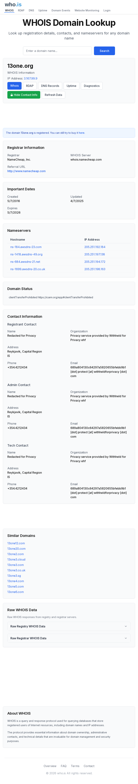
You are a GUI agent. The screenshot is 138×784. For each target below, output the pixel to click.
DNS (31, 10)
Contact (89, 766)
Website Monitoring (87, 10)
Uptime (42, 10)
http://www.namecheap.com (26, 171)
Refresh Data (53, 95)
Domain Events (61, 10)
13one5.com (15, 586)
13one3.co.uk (16, 570)
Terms (75, 766)
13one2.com (15, 554)
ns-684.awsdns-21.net (25, 261)
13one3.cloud (16, 559)
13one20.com (16, 548)
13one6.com (15, 592)
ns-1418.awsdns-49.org (26, 254)
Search (104, 51)
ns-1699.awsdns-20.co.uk (27, 269)
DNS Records (50, 86)
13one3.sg (14, 575)
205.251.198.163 (94, 269)
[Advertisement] (69, 115)
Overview (50, 766)
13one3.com (15, 565)
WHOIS (9, 10)
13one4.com (15, 581)
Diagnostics (92, 86)
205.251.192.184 (94, 247)
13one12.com (16, 543)
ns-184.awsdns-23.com (26, 247)
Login (107, 10)
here (81, 132)
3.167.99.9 (30, 78)
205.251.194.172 (94, 261)
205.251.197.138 (94, 254)
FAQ (63, 766)
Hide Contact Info (23, 95)
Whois (14, 85)
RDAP (21, 10)
